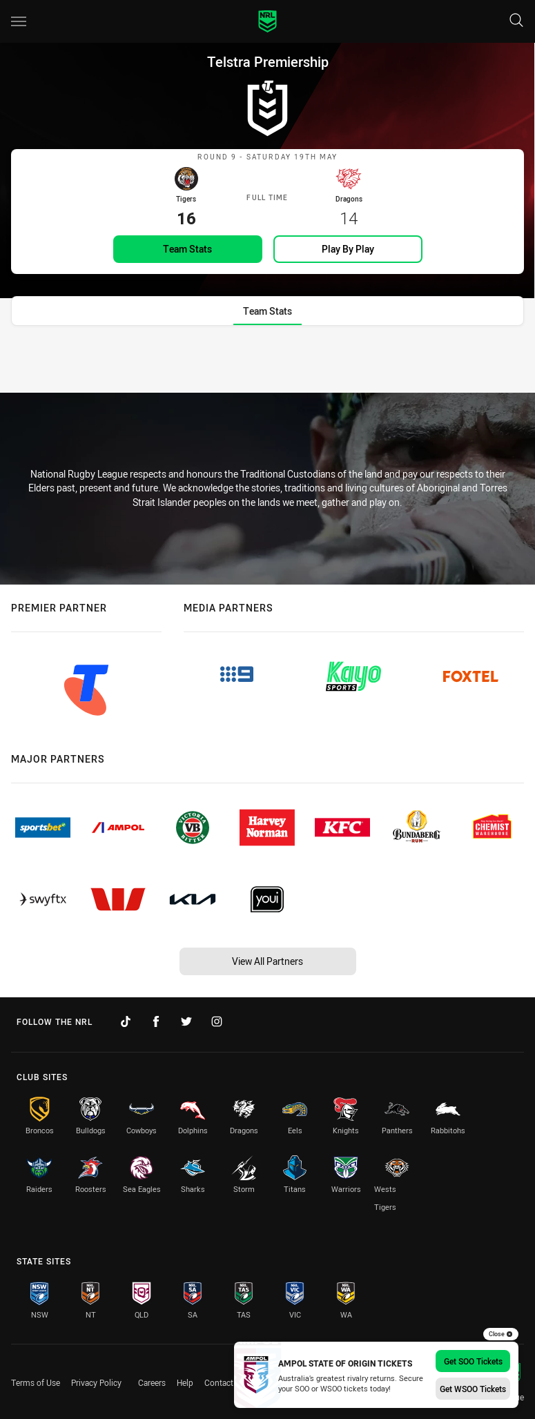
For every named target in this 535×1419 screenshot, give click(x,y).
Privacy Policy (96, 1382)
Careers (152, 1382)
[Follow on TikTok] (125, 1022)
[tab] (267, 327)
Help (185, 1382)
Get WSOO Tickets (473, 1388)
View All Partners (267, 961)
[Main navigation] (18, 21)
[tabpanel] (267, 372)
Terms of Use (35, 1382)
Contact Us (224, 1382)
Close (501, 1334)
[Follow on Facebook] (156, 1022)
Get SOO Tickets (473, 1361)
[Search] (516, 21)
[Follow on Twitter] (186, 1022)
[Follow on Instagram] (216, 1022)
